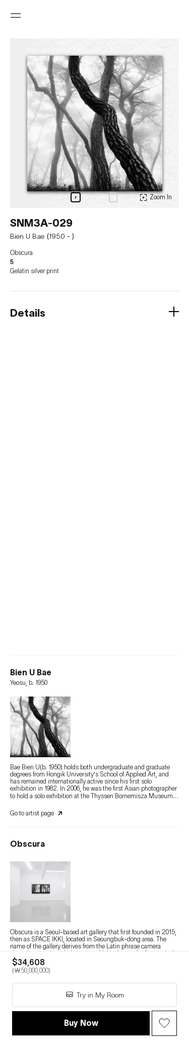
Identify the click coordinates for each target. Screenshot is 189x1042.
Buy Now (81, 1022)
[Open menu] (15, 15)
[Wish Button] (164, 1023)
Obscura (21, 252)
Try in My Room (95, 995)
